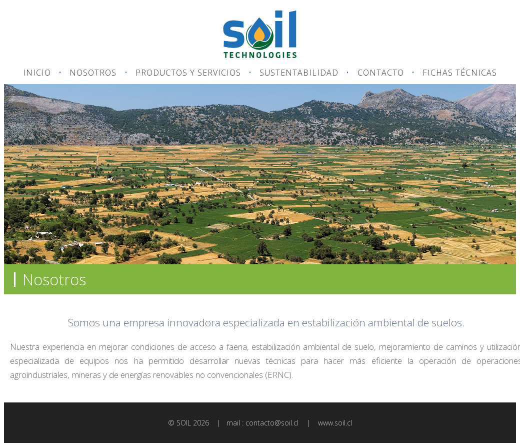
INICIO (37, 72)
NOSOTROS (93, 72)
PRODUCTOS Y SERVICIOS (188, 72)
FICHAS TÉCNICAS (459, 72)
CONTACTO (381, 72)
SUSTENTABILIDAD (299, 72)
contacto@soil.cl (272, 422)
